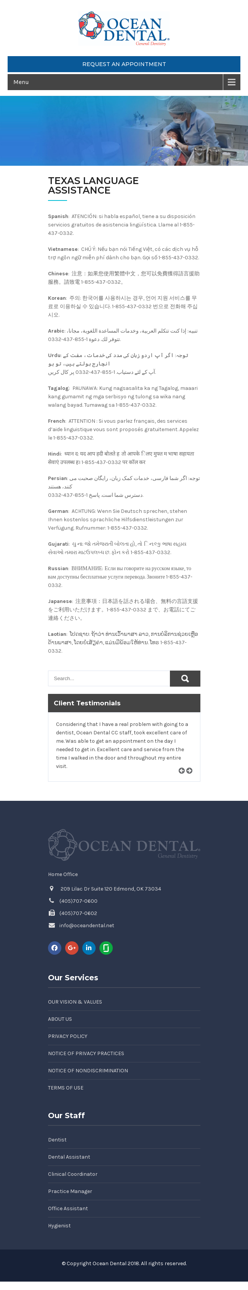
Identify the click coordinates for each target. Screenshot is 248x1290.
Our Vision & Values (75, 1002)
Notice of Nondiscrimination (88, 1070)
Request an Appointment (124, 64)
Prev (184, 779)
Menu (21, 82)
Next (192, 779)
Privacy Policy (67, 1036)
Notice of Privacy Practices (86, 1053)
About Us (60, 1019)
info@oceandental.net (86, 925)
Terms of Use (65, 1088)
